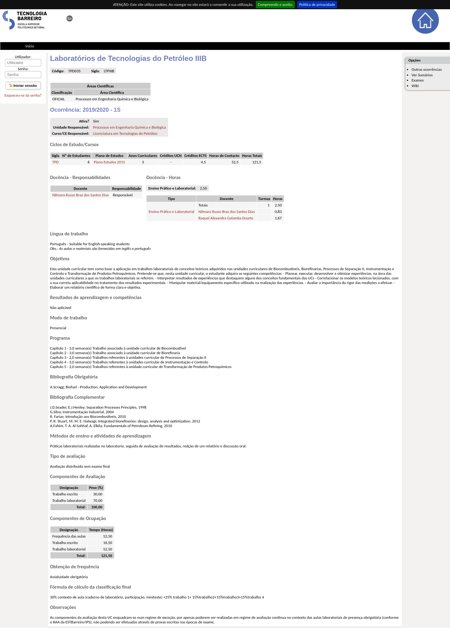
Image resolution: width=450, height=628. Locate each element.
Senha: (23, 68)
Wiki (415, 85)
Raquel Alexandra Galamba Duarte (226, 218)
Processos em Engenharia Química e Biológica (129, 127)
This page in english (69, 18)
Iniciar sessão (23, 85)
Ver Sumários (422, 75)
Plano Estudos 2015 (109, 162)
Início (30, 46)
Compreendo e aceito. (275, 4)
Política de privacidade (317, 4)
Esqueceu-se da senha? (23, 95)
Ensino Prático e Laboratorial (171, 211)
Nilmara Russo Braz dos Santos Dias (80, 195)
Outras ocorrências (427, 69)
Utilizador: (23, 56)
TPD (55, 162)
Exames (418, 80)
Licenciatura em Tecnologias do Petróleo (125, 133)
